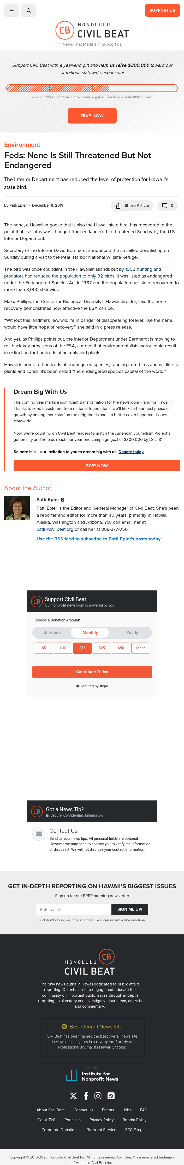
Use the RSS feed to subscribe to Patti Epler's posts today (99, 538)
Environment (22, 144)
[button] (11, 10)
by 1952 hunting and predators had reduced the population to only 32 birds (82, 272)
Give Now (96, 465)
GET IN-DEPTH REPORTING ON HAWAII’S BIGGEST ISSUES (92, 886)
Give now (92, 115)
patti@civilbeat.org (55, 529)
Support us (111, 44)
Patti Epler (18, 205)
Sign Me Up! (129, 909)
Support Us (162, 10)
